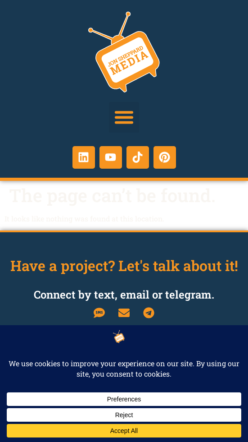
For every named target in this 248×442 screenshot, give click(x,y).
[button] (124, 117)
